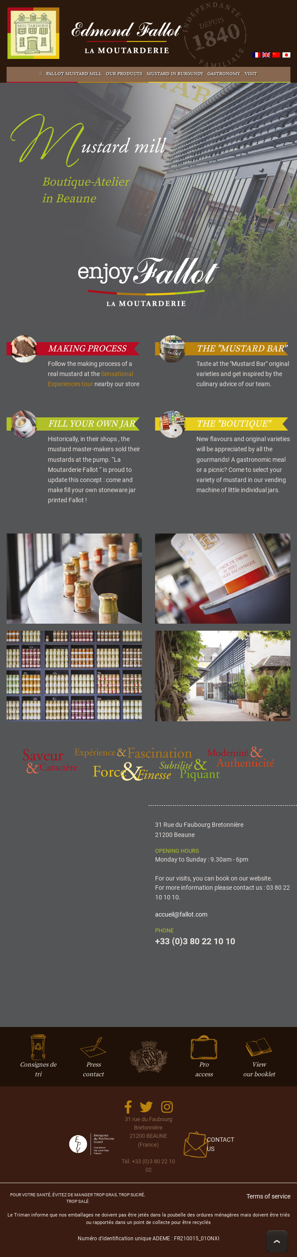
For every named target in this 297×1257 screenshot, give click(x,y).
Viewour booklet (259, 1060)
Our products (124, 74)
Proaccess (204, 1060)
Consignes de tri (38, 1060)
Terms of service (268, 1196)
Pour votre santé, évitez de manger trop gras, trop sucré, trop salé (77, 1197)
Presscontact (93, 1060)
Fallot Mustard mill (74, 74)
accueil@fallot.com (181, 914)
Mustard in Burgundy (175, 74)
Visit (251, 74)
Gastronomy (223, 74)
